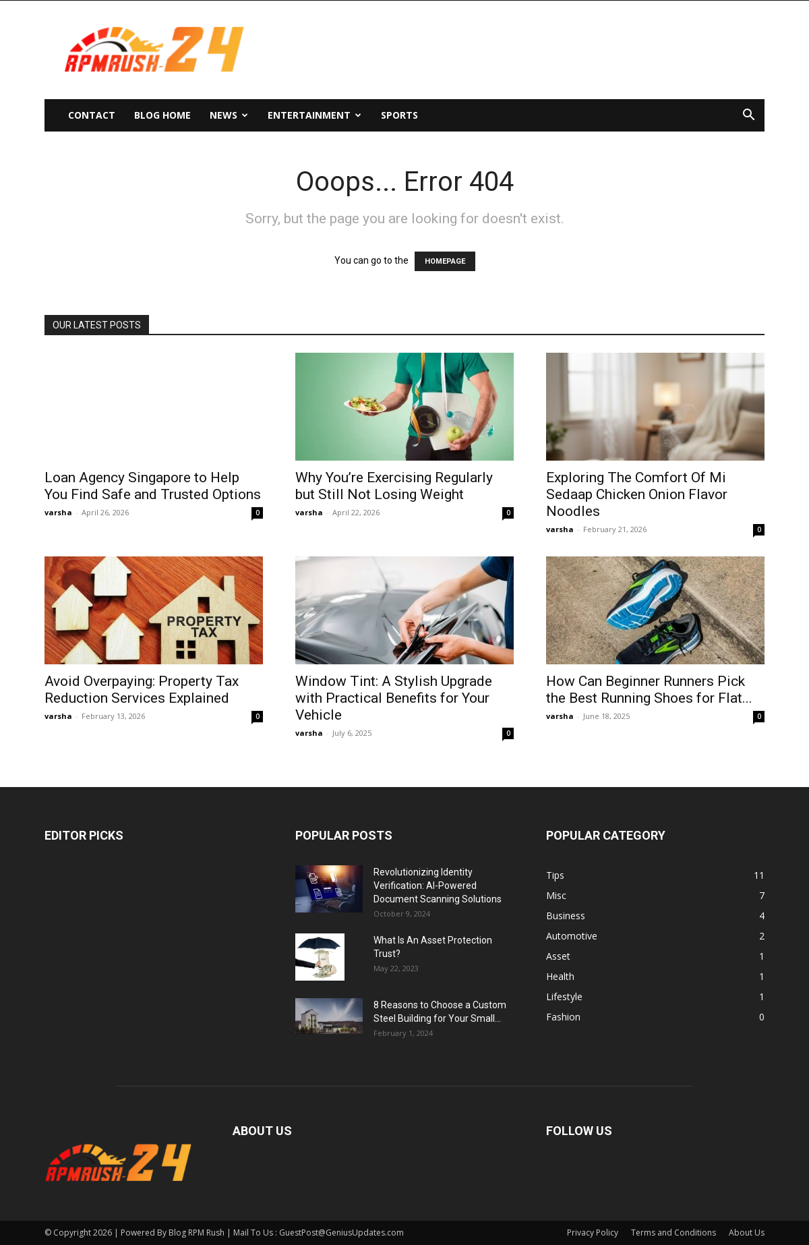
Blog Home (162, 115)
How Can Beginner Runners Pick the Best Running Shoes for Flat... (649, 689)
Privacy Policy (592, 1232)
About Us (747, 1232)
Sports (399, 115)
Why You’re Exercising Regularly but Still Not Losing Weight (394, 485)
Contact (91, 115)
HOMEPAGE (445, 261)
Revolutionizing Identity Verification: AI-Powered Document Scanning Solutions (437, 885)
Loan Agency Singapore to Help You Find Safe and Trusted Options (152, 485)
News (229, 115)
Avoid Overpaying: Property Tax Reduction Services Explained (141, 689)
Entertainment (314, 115)
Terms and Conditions (673, 1232)
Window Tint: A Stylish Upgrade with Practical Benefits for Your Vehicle (393, 698)
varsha (58, 512)
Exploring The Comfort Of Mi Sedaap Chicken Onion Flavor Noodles (636, 494)
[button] (748, 116)
